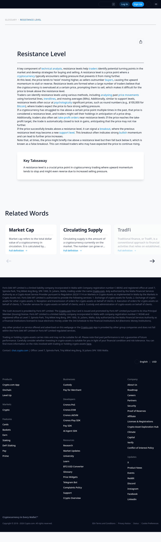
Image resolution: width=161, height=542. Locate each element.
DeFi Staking (9, 455)
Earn (5, 445)
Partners (132, 410)
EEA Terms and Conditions (103, 533)
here (88, 353)
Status (136, 533)
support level (67, 132)
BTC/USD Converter (73, 476)
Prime (6, 466)
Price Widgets (70, 487)
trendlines (50, 98)
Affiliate (132, 426)
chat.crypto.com (20, 360)
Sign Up (138, 4)
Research (68, 455)
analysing (106, 95)
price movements (128, 95)
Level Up (7, 405)
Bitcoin (21, 106)
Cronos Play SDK (71, 430)
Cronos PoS (69, 414)
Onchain (7, 400)
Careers (132, 405)
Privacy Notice (124, 533)
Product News (135, 477)
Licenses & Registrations (140, 431)
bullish (123, 132)
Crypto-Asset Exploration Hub (143, 436)
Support (67, 503)
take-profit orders (68, 117)
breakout (105, 129)
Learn (66, 471)
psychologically (63, 102)
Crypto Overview (72, 508)
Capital (131, 447)
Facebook (133, 504)
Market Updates (71, 460)
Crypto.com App (11, 394)
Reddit (131, 488)
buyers (109, 80)
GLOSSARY (11, 20)
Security (132, 415)
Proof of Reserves (137, 421)
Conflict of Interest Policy (141, 458)
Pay (4, 460)
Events (131, 483)
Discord (132, 493)
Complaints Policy (72, 497)
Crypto (6, 420)
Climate (132, 442)
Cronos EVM (69, 420)
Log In (124, 4)
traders (93, 68)
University (68, 466)
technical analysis (51, 68)
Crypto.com (99, 301)
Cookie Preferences (150, 533)
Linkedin (132, 509)
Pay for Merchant (72, 400)
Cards (5, 434)
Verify (130, 452)
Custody (67, 394)
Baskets (7, 439)
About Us (132, 394)
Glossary (67, 482)
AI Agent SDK (70, 441)
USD (154, 371)
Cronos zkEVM (70, 425)
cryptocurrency (26, 76)
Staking (6, 450)
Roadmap (133, 400)
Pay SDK (67, 435)
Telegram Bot (70, 492)
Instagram (133, 498)
